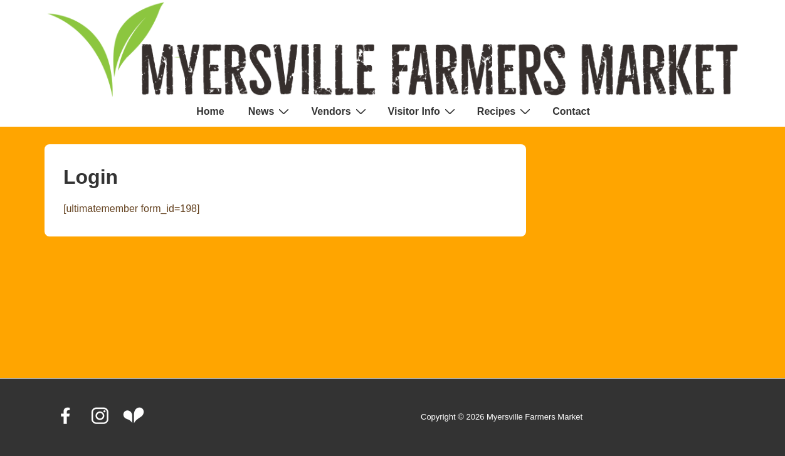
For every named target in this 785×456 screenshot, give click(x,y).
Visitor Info (423, 111)
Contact (571, 111)
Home (210, 111)
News (270, 111)
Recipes (505, 111)
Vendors (340, 111)
